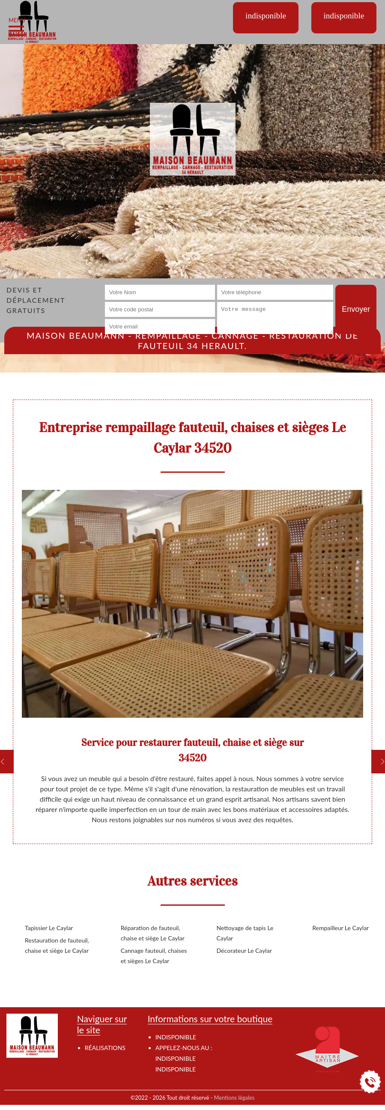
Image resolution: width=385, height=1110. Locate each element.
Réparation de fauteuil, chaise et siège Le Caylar (153, 933)
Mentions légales (234, 1097)
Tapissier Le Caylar (49, 927)
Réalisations (105, 1047)
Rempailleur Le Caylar (340, 927)
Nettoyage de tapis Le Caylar (245, 933)
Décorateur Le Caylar (244, 950)
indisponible (175, 1058)
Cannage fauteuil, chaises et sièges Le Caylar (154, 955)
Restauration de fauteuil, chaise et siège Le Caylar (57, 945)
